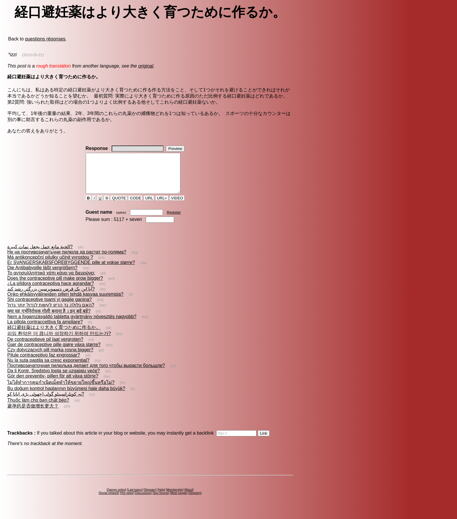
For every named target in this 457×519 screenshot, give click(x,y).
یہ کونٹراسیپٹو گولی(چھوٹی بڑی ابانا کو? (45, 401)
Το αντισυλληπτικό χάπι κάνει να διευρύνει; (51, 280)
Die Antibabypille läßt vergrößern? (42, 275)
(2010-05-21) (33, 55)
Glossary (150, 497)
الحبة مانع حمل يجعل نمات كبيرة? (40, 254)
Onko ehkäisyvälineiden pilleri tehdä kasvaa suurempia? (65, 302)
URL (149, 206)
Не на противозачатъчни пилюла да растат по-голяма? (66, 259)
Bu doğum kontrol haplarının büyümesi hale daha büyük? (66, 396)
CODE (135, 206)
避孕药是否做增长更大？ (33, 413)
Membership (175, 497)
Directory (195, 500)
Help (161, 497)
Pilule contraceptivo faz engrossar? (43, 362)
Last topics (135, 497)
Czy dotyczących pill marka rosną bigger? (50, 357)
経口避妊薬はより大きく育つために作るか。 (54, 335)
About (189, 497)
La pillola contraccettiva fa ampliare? (45, 329)
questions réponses (45, 38)
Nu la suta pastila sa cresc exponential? (48, 368)
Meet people (179, 500)
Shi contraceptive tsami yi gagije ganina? (49, 307)
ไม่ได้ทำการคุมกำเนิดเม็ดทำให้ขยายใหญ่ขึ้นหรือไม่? (61, 390)
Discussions (143, 500)
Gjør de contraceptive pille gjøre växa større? (54, 352)
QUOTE (119, 206)
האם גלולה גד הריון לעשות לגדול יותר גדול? (50, 312)
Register (174, 220)
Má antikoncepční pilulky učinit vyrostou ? (50, 265)
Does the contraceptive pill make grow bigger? (55, 286)
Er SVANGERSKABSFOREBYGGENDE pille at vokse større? (71, 270)
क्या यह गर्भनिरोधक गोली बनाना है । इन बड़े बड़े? (49, 318)
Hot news (127, 500)
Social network (108, 500)
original (145, 65)
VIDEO (177, 206)
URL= (162, 206)
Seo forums (160, 500)
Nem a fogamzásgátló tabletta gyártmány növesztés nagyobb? (71, 324)
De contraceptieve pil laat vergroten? (45, 347)
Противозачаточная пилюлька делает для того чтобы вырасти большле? (86, 373)
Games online (117, 497)
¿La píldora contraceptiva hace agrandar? (50, 291)
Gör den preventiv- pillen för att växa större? (52, 383)
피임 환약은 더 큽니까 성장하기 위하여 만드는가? (59, 341)
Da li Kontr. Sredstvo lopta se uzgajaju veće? (53, 378)
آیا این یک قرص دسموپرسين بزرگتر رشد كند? (51, 296)
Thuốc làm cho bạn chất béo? (38, 407)
